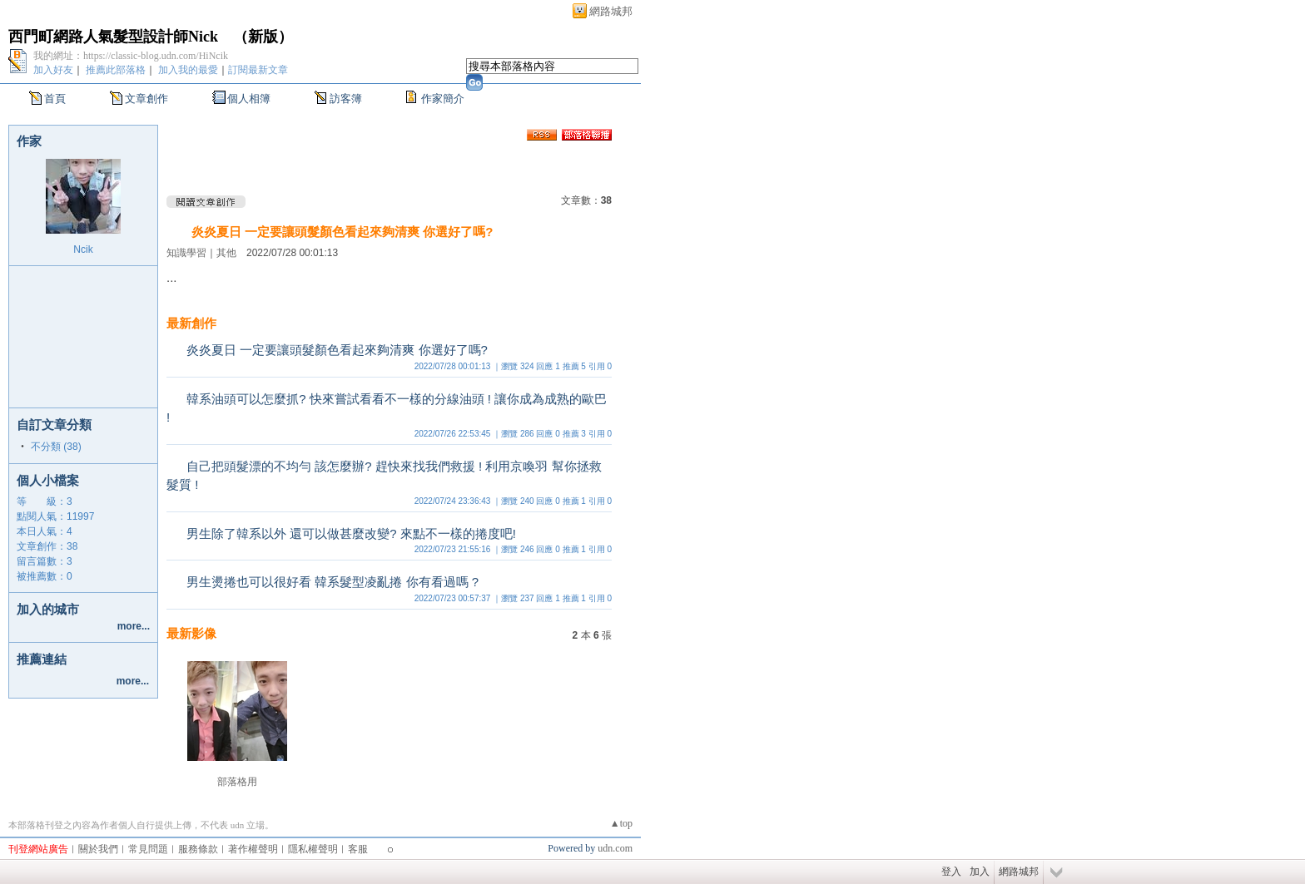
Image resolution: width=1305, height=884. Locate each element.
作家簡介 (442, 98)
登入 (951, 871)
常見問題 (148, 849)
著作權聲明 (253, 849)
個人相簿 (248, 98)
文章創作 (146, 98)
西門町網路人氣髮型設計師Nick (113, 36)
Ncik (82, 249)
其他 (226, 253)
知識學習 (186, 253)
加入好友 (53, 70)
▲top (621, 823)
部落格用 (237, 782)
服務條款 (198, 849)
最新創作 (191, 323)
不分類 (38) (56, 446)
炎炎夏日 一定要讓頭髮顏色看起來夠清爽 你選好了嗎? (342, 232)
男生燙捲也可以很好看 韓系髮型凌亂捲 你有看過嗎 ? (332, 582)
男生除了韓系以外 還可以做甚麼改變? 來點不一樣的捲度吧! (351, 533)
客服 (358, 849)
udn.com (615, 848)
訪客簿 (346, 98)
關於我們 (98, 849)
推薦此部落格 (116, 70)
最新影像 (191, 633)
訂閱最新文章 (258, 70)
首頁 (55, 98)
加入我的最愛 (188, 70)
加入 (980, 871)
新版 (263, 36)
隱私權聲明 (313, 849)
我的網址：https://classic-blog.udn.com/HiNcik (130, 56)
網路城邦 (611, 11)
